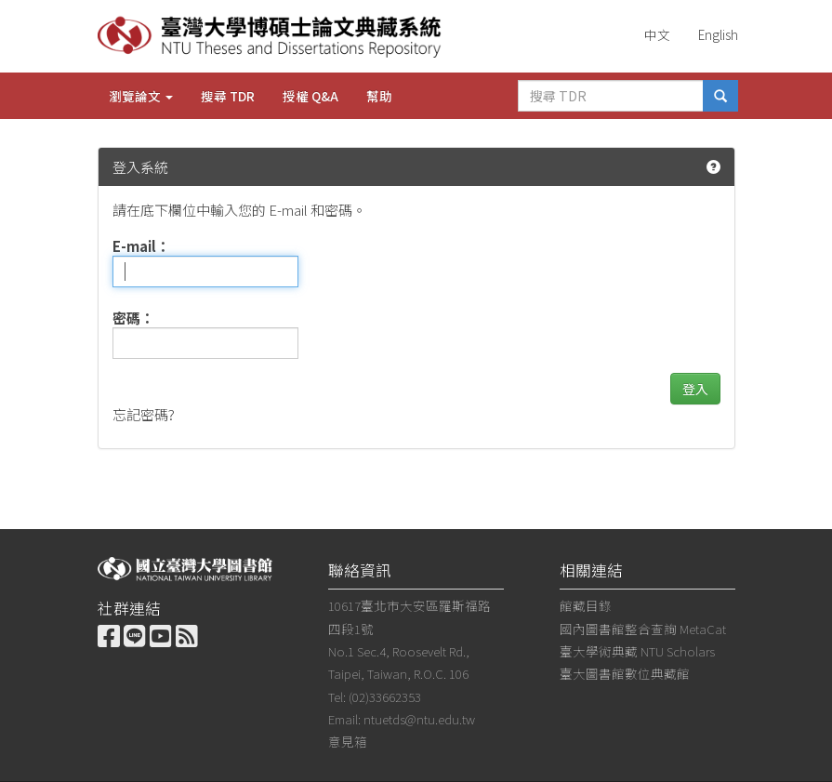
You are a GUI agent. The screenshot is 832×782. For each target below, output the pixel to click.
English (718, 34)
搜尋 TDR (228, 95)
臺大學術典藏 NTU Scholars (637, 651)
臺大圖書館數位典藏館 (625, 673)
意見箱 (347, 741)
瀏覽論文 (141, 95)
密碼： (133, 317)
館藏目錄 (586, 605)
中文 (657, 34)
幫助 (379, 95)
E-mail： (141, 246)
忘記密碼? (143, 414)
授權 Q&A (310, 95)
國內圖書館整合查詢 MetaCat (643, 628)
